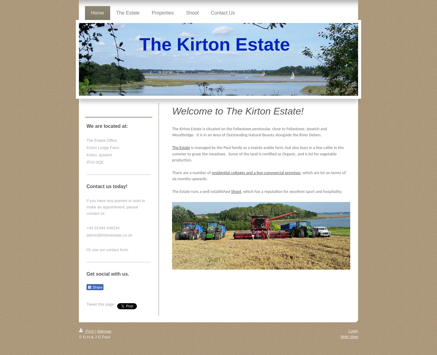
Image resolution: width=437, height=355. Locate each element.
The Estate (181, 147)
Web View (349, 336)
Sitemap (104, 331)
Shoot (236, 191)
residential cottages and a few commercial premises (256, 172)
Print (87, 331)
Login (353, 331)
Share (95, 287)
